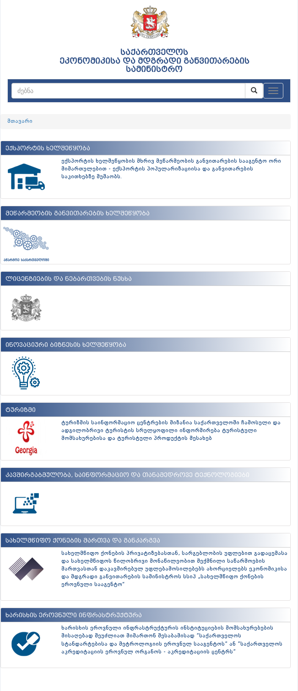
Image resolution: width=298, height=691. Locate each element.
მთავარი (20, 121)
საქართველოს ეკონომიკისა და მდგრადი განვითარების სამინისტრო (154, 61)
